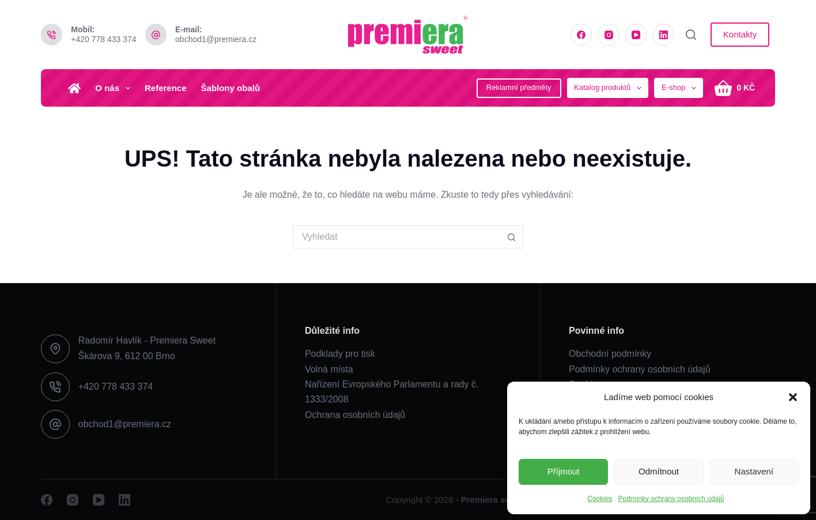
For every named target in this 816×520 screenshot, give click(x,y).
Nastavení (754, 471)
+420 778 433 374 (103, 39)
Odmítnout (659, 471)
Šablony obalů (230, 88)
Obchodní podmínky (610, 354)
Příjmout (563, 471)
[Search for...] (396, 236)
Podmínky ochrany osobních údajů (671, 499)
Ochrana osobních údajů (355, 415)
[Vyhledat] (691, 34)
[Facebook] (581, 35)
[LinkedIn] (663, 35)
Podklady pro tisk (340, 354)
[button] (793, 397)
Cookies (599, 499)
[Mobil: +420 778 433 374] (52, 35)
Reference (166, 88)
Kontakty (740, 34)
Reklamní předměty (518, 87)
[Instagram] (608, 35)
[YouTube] (636, 35)
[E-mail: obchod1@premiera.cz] (156, 35)
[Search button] (511, 236)
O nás (115, 88)
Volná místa (329, 369)
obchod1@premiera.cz (215, 39)
